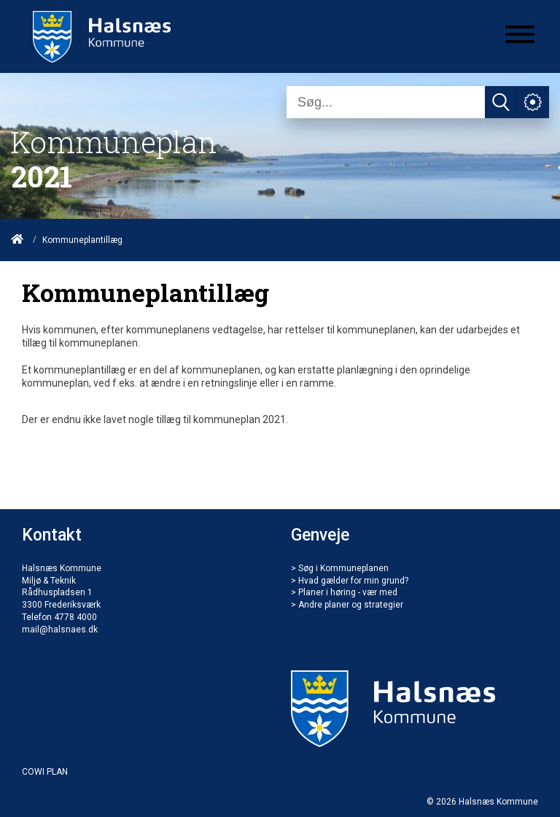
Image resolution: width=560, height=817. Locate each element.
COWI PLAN (45, 772)
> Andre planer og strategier (347, 605)
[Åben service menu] (533, 102)
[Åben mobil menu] (519, 36)
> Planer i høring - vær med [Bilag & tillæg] (344, 592)
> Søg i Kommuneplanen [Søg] (340, 568)
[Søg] (386, 102)
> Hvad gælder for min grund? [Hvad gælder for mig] (349, 581)
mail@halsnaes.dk (60, 629)
